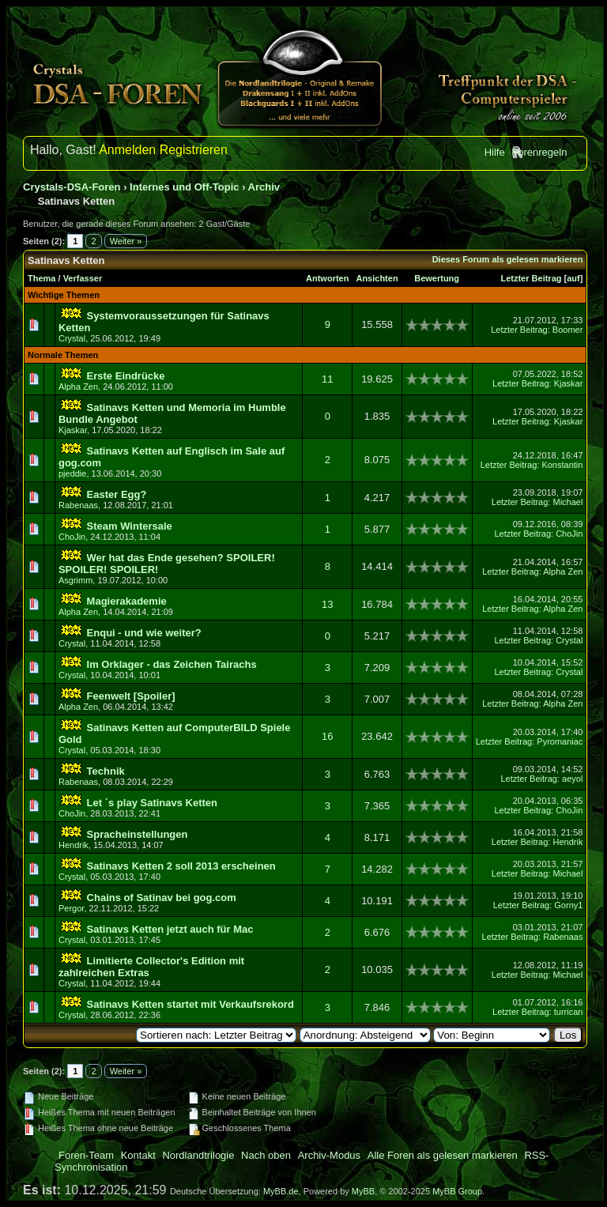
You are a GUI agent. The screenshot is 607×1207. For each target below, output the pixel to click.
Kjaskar (568, 383)
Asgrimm (75, 580)
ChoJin (71, 536)
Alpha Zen (78, 386)
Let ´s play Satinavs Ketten (152, 803)
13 (327, 604)
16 (327, 736)
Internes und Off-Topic (184, 187)
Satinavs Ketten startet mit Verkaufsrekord (190, 1004)
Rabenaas (78, 505)
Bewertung (436, 278)
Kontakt (138, 1155)
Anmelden (127, 150)
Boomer (567, 329)
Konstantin (561, 465)
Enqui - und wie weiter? (144, 633)
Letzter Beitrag (530, 278)
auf (573, 278)
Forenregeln (539, 152)
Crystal (71, 338)
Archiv (264, 187)
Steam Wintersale (129, 526)
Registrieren (194, 150)
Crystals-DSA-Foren (72, 187)
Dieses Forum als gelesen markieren (507, 259)
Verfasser (83, 278)
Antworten (327, 278)
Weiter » (126, 241)
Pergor (71, 908)
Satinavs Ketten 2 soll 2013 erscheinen (181, 866)
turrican (568, 1012)
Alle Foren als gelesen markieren (443, 1155)
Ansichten (377, 278)
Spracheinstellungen (137, 834)
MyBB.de (281, 1191)
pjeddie (72, 473)
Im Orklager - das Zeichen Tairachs (172, 664)
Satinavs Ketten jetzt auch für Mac (170, 929)
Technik (106, 771)
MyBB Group (457, 1191)
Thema (41, 278)
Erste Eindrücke (126, 376)
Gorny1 (568, 905)
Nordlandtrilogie (198, 1155)
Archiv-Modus (329, 1155)
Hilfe (494, 152)
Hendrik (73, 845)
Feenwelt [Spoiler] (131, 696)
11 (327, 379)
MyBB (363, 1191)
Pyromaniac (559, 741)
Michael (567, 502)
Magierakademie (127, 601)
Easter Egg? (117, 494)
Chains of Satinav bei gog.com (161, 897)
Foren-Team (86, 1155)
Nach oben (266, 1155)
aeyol (572, 778)
